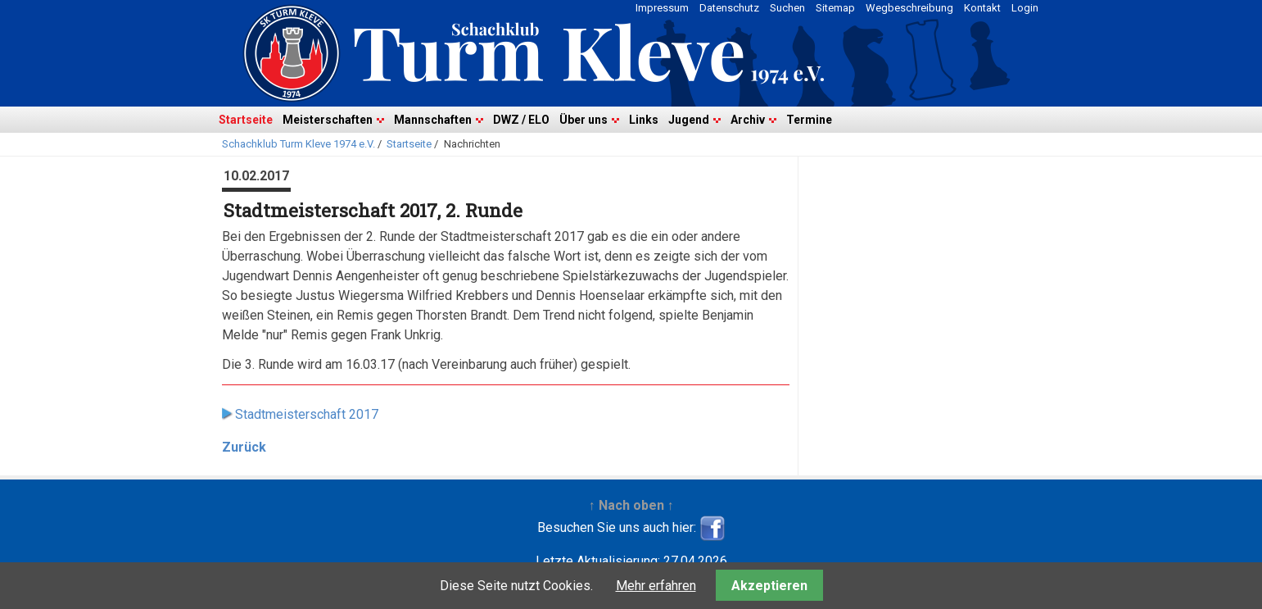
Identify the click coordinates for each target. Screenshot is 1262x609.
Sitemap (835, 8)
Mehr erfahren (656, 585)
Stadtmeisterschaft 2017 (306, 414)
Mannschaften (433, 119)
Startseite (246, 119)
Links (643, 119)
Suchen (787, 8)
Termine (809, 119)
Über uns (583, 119)
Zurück (244, 447)
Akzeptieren (769, 585)
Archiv (748, 119)
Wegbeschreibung (909, 8)
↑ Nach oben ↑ (631, 505)
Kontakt (982, 8)
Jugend (688, 119)
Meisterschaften (328, 119)
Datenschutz (729, 8)
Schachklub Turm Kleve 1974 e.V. (298, 144)
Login (1024, 8)
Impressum (662, 8)
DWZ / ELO (521, 119)
